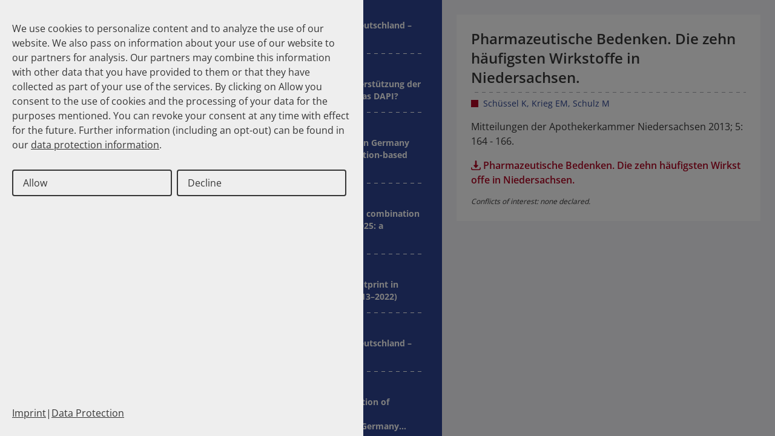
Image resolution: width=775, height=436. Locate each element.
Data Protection (87, 413)
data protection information (95, 144)
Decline (205, 183)
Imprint (29, 413)
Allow (35, 183)
